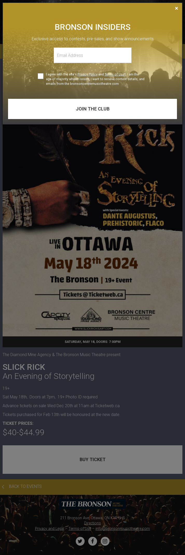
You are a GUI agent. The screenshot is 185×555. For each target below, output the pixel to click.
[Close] (176, 8)
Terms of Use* (115, 74)
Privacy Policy (88, 74)
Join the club (92, 109)
